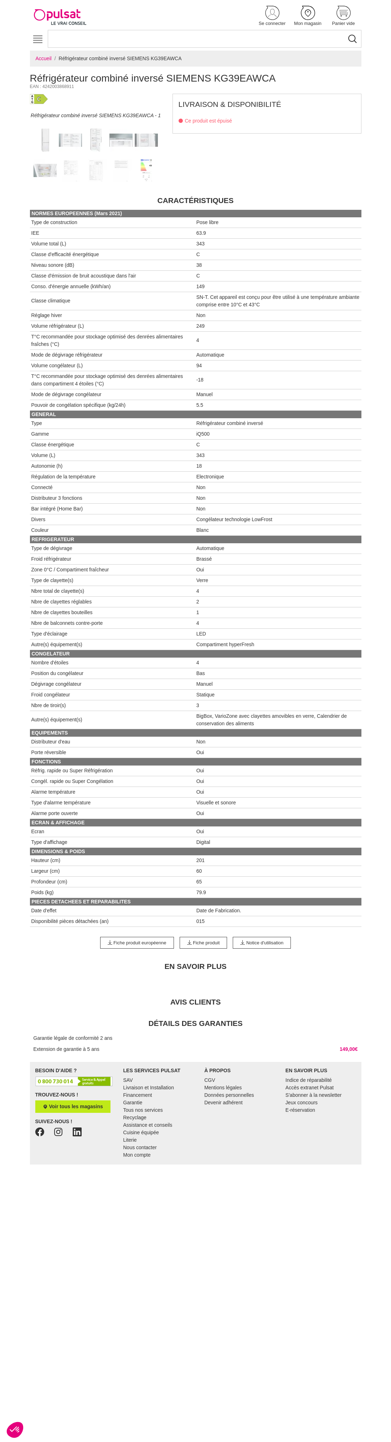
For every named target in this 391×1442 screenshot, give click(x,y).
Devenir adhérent (223, 1227)
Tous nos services (143, 1234)
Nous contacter (140, 1272)
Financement (137, 1219)
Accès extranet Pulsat (309, 1212)
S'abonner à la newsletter (313, 1219)
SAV (128, 1204)
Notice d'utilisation (261, 1067)
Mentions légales (223, 1212)
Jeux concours (301, 1227)
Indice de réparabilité (308, 1204)
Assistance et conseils (148, 1249)
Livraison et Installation (148, 1212)
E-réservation (300, 1234)
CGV (209, 1204)
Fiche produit (203, 1067)
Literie (130, 1264)
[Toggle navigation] (38, 39)
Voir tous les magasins (73, 1231)
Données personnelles (229, 1219)
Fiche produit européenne (137, 1067)
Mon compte (137, 1279)
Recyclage (134, 1242)
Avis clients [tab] (195, 1126)
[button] (272, 16)
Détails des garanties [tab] (195, 1147)
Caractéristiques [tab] (196, 325)
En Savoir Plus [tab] (195, 1090)
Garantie (133, 1227)
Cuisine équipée (141, 1257)
